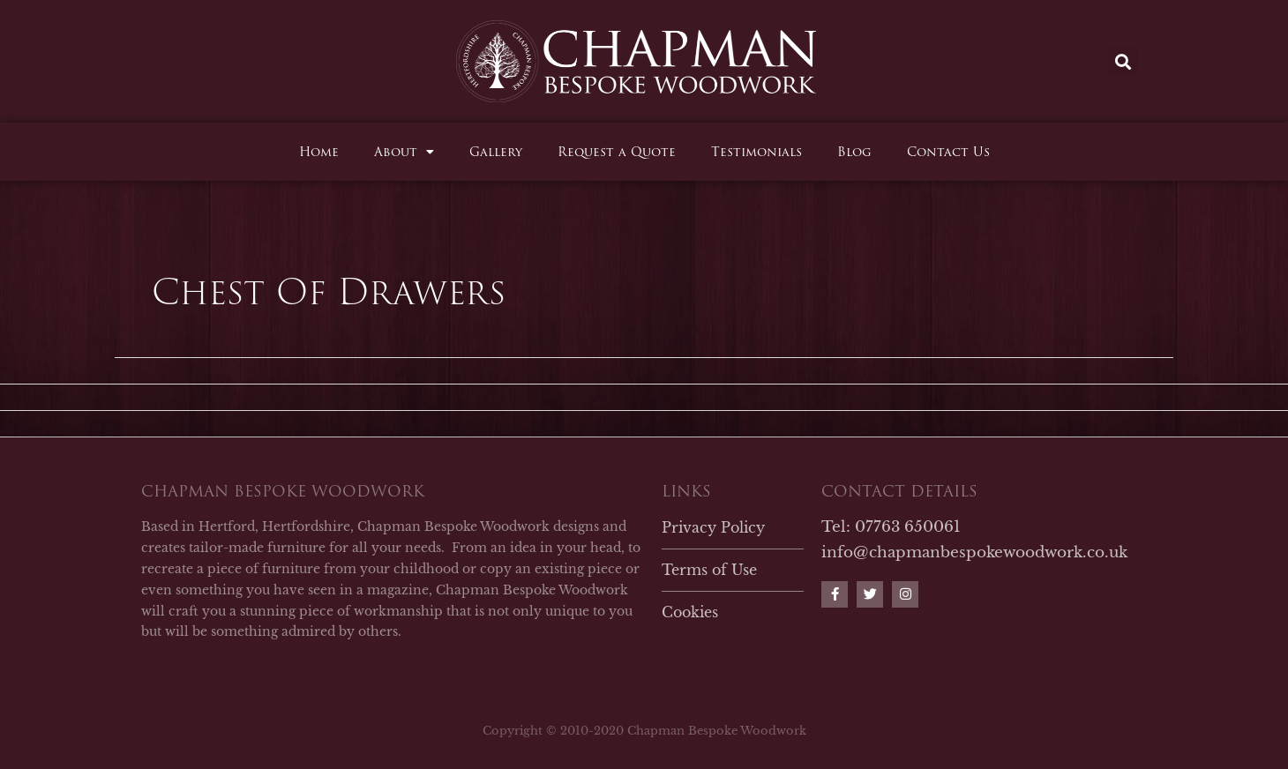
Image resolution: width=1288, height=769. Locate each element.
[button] (1123, 61)
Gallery (495, 151)
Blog (854, 151)
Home (319, 151)
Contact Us (948, 151)
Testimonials (756, 151)
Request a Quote (617, 151)
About (404, 152)
